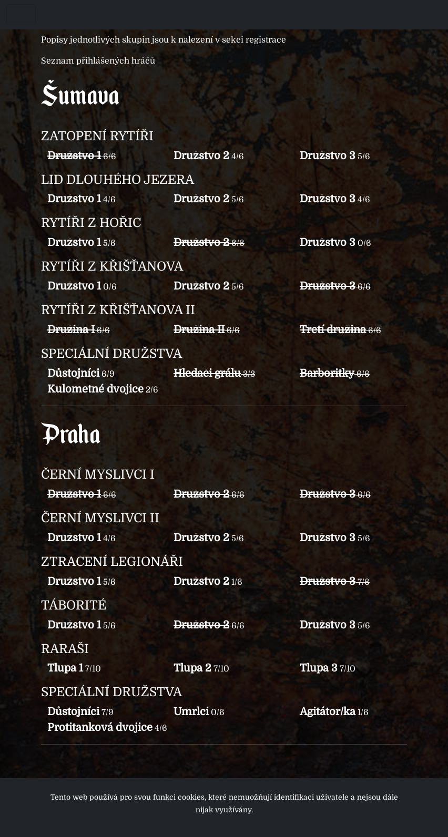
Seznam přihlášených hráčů (98, 61)
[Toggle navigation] (21, 14)
